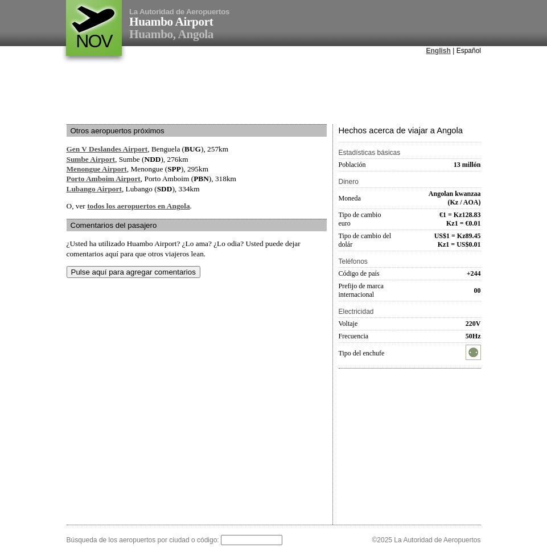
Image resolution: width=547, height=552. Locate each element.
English (438, 51)
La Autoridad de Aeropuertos (179, 11)
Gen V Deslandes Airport (107, 149)
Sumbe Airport (91, 159)
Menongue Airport (97, 169)
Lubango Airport (94, 189)
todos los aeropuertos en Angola (138, 206)
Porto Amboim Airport (104, 178)
